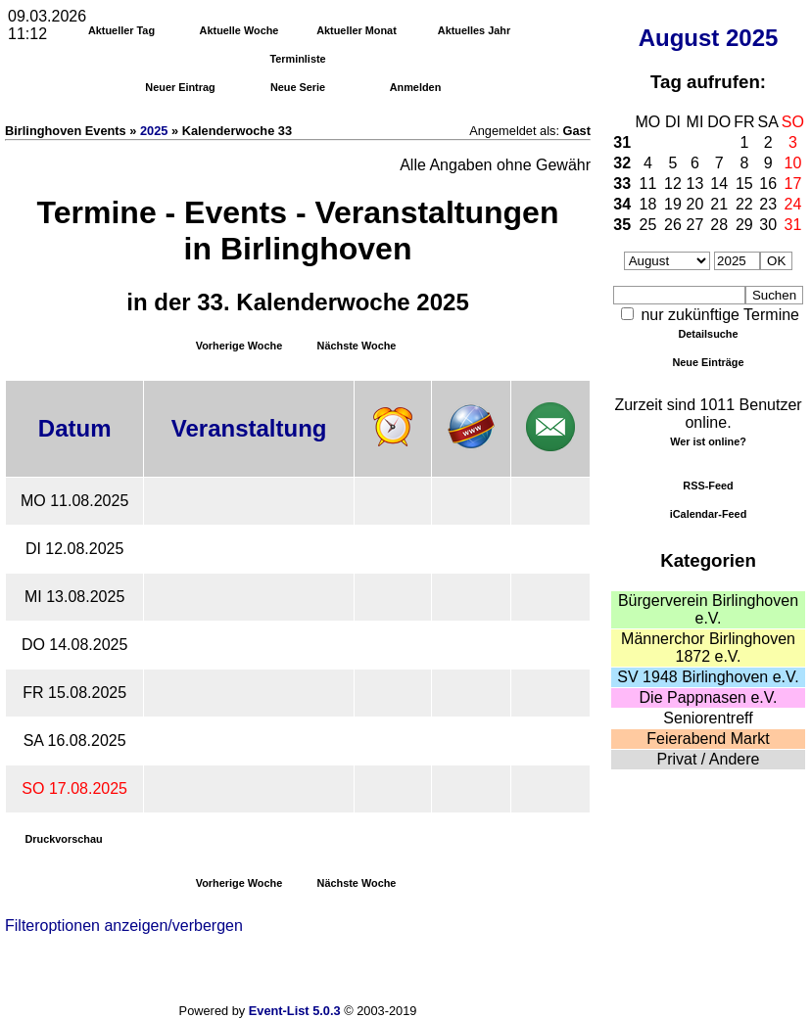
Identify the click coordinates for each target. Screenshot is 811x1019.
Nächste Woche (357, 345)
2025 (752, 37)
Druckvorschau (63, 839)
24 (793, 204)
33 (622, 183)
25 (648, 224)
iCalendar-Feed (708, 514)
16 (768, 183)
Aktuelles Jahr (474, 30)
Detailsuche (708, 334)
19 (673, 204)
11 (648, 183)
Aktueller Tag (121, 30)
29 (744, 224)
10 (793, 163)
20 (695, 204)
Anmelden (416, 87)
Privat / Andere (708, 759)
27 (695, 224)
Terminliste (297, 59)
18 (648, 204)
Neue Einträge (707, 362)
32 (622, 163)
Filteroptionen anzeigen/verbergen (124, 925)
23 (768, 204)
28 (719, 224)
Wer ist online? (708, 441)
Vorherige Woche (239, 345)
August (679, 37)
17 (793, 183)
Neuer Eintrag (180, 87)
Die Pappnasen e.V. (709, 697)
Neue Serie (297, 87)
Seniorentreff (707, 718)
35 (622, 224)
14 (719, 183)
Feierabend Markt (707, 738)
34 (622, 204)
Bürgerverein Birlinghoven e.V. (708, 609)
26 (673, 224)
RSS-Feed (708, 485)
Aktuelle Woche (239, 30)
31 (622, 142)
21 (719, 204)
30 (768, 224)
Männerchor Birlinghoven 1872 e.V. (708, 647)
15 (744, 183)
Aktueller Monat (356, 30)
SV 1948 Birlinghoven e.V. (707, 677)
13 (695, 183)
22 (744, 204)
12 (673, 183)
